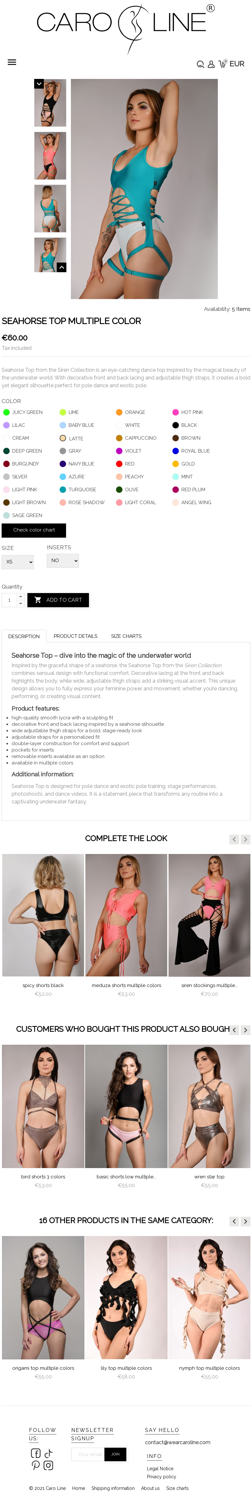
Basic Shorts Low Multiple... (126, 1177)
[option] (43, 931)
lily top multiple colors (126, 1368)
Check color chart (34, 530)
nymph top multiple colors (209, 1368)
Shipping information (113, 1488)
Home (78, 1488)
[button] (234, 839)
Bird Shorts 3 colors (43, 1177)
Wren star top (209, 1177)
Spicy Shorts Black (43, 985)
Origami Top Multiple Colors (43, 1368)
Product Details (75, 636)
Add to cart (58, 600)
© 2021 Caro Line (47, 1488)
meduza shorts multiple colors (126, 985)
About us (150, 1488)
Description (24, 636)
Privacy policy (161, 1476)
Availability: (217, 309)
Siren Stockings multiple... (209, 985)
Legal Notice (160, 1468)
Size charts (126, 636)
